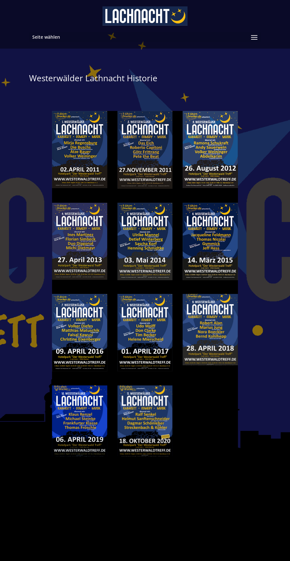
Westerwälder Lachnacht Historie (93, 78)
